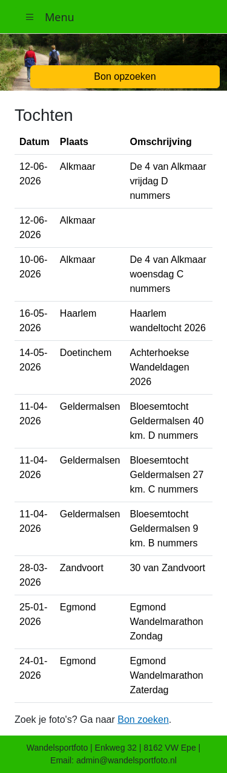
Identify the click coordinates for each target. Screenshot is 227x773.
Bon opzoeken (125, 76)
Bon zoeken (143, 719)
